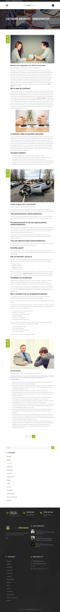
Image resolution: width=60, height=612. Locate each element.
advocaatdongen (16, 68)
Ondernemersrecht (11, 493)
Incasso (8, 483)
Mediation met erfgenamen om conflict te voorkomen (27, 65)
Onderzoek (30, 512)
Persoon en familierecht (34, 68)
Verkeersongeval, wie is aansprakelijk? (23, 204)
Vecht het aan (48, 512)
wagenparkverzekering (27, 273)
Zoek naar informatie (13, 512)
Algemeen (9, 459)
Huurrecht (9, 480)
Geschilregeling (15, 371)
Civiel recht (32, 206)
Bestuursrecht (37, 373)
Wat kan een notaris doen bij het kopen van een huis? (44, 545)
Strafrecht (9, 500)
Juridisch (9, 486)
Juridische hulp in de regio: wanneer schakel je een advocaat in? (45, 533)
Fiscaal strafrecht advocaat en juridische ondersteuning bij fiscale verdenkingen (44, 539)
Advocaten (25, 373)
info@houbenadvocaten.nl (16, 0)
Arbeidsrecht (26, 68)
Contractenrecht (10, 476)
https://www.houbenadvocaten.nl (39, 563)
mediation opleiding (41, 98)
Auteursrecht (9, 466)
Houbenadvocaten (29, 609)
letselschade (9, 490)
